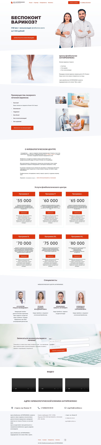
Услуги (30, 2)
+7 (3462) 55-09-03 (47, 408)
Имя (52, 338)
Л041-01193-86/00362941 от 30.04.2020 (46, 178)
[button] (30, 102)
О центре (36, 2)
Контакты (50, 2)
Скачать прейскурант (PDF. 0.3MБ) (46, 415)
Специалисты (43, 2)
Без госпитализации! (19, 118)
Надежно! (16, 112)
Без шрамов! (17, 121)
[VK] (65, 440)
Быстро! (16, 102)
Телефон (53, 343)
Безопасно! (16, 108)
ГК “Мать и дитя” (50, 154)
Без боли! (16, 115)
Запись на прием (74, 2)
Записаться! (24, 212)
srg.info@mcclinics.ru (74, 408)
